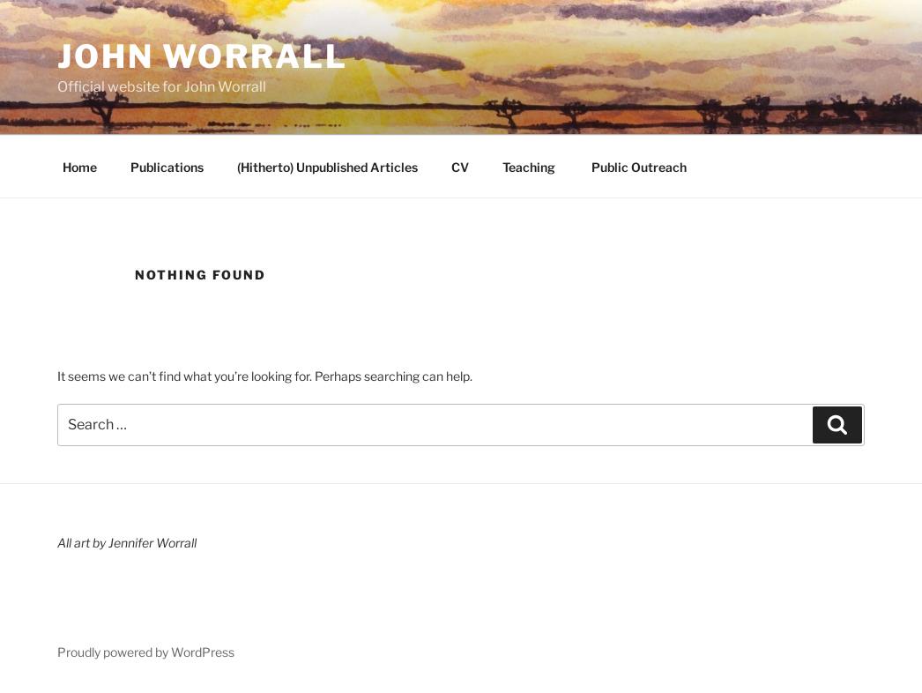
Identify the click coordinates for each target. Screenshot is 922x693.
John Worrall (202, 56)
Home (80, 167)
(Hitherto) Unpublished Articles (327, 167)
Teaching (528, 167)
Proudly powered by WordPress (145, 652)
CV (460, 167)
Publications (167, 167)
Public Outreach (638, 167)
